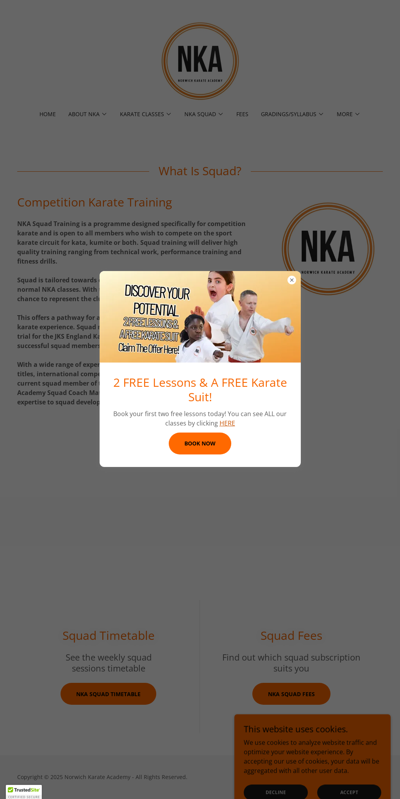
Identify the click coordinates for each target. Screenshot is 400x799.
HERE (227, 423)
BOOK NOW (200, 443)
